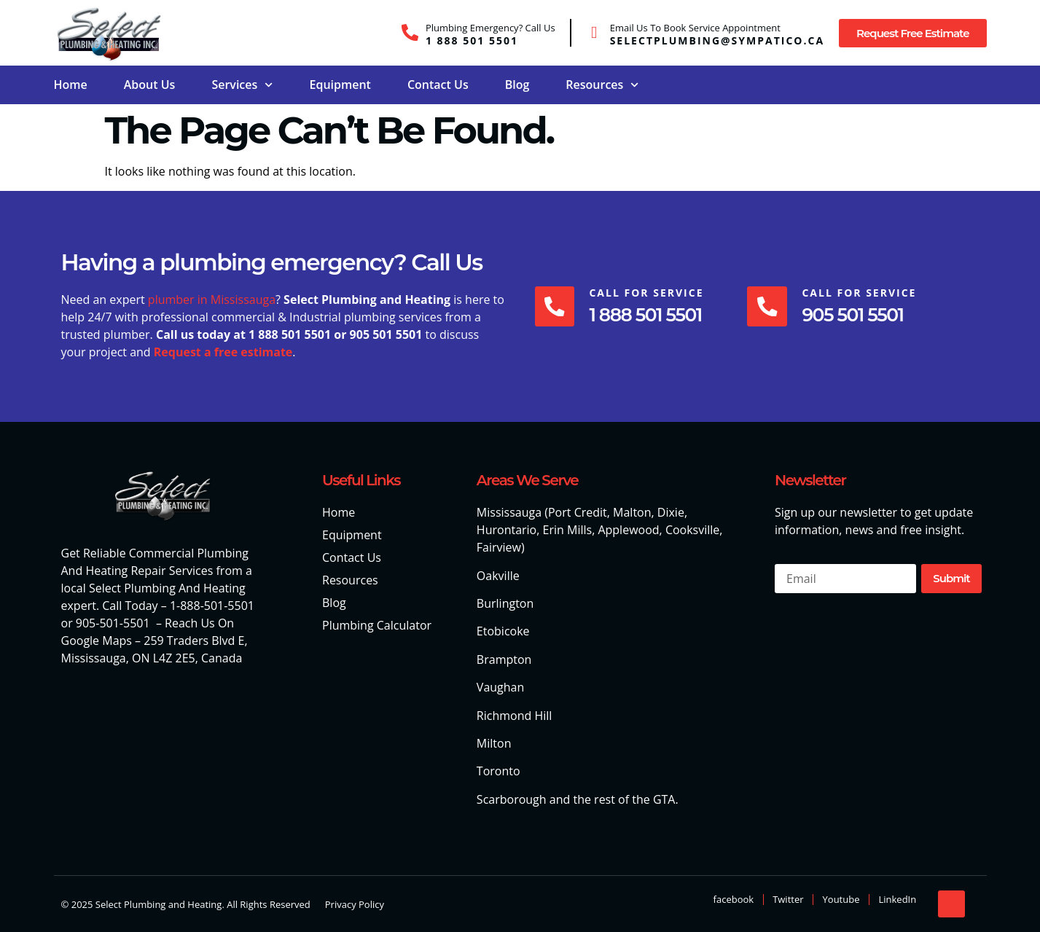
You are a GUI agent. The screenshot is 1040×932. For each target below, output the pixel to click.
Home (70, 85)
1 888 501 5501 (472, 40)
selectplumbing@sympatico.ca (717, 40)
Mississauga (509, 512)
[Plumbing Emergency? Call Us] (410, 32)
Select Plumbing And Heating (167, 588)
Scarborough (512, 799)
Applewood (628, 530)
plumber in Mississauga (211, 299)
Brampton (504, 659)
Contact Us (438, 85)
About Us (150, 85)
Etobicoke (503, 631)
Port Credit (577, 512)
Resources (602, 85)
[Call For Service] (555, 306)
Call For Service (647, 292)
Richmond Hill (514, 716)
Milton (494, 743)
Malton (632, 512)
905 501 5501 (854, 315)
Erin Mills (568, 530)
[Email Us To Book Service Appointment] (594, 32)
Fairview (499, 547)
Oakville (498, 576)
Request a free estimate (223, 352)
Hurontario (506, 530)
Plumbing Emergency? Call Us (490, 27)
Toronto (498, 771)
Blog (517, 85)
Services (242, 85)
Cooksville (692, 530)
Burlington (505, 603)
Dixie (670, 512)
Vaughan (500, 687)
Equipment (339, 85)
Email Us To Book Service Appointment (695, 27)
